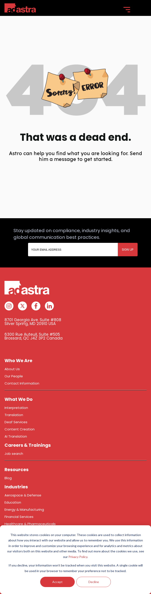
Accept (57, 582)
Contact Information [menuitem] (21, 383)
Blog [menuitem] (8, 478)
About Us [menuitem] (12, 369)
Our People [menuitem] (13, 376)
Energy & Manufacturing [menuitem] (24, 509)
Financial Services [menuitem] (18, 516)
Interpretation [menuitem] (16, 407)
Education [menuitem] (12, 502)
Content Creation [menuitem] (19, 429)
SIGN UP (127, 249)
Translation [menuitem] (13, 414)
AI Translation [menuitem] (15, 436)
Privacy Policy (77, 557)
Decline (93, 582)
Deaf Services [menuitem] (15, 422)
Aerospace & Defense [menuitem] (22, 495)
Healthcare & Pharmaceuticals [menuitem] (30, 523)
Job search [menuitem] (13, 453)
